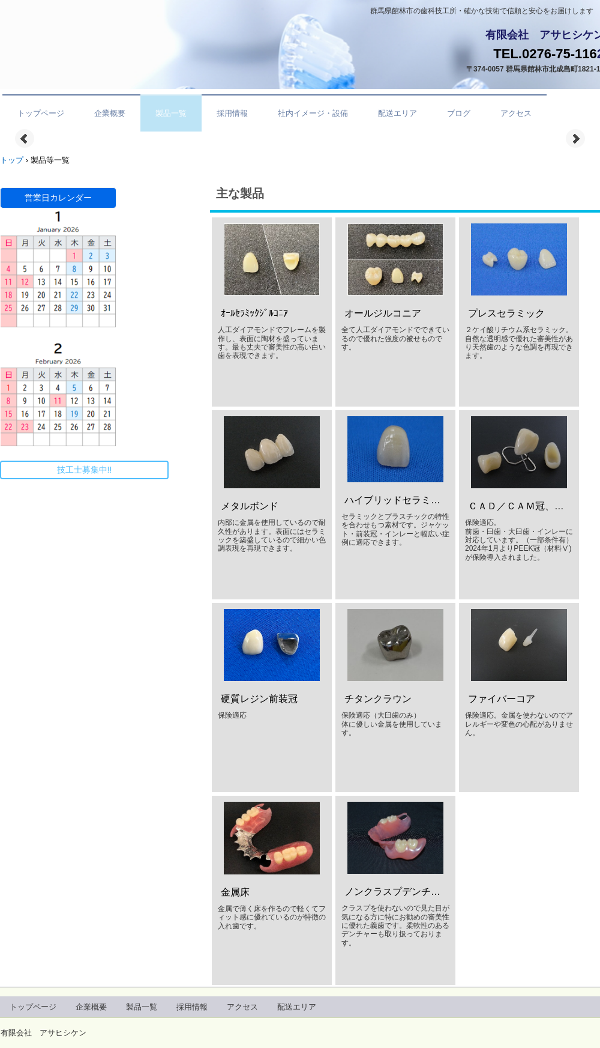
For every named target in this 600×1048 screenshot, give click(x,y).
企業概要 (109, 113)
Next (575, 138)
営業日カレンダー (58, 197)
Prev (24, 138)
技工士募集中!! (84, 469)
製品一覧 (171, 113)
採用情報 (232, 113)
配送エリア (397, 113)
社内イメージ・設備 (313, 113)
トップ (11, 160)
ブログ (458, 113)
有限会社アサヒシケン (78, 37)
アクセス (516, 113)
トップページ (40, 113)
